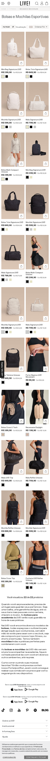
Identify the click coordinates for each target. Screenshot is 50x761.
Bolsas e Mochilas (29, 9)
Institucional (8, 725)
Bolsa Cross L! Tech (9, 427)
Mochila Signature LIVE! (11, 119)
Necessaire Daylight (34, 427)
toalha (9, 609)
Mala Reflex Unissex (34, 477)
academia (33, 651)
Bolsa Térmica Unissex (10, 375)
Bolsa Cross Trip (8, 578)
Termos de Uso (19, 748)
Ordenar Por (40, 26)
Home (3, 9)
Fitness (12, 9)
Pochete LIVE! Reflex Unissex (34, 579)
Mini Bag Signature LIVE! (11, 69)
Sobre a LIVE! (8, 720)
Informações (8, 731)
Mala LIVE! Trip (7, 477)
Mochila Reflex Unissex (11, 528)
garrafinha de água (29, 609)
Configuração (9, 757)
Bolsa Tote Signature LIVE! (37, 69)
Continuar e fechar (36, 757)
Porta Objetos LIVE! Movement (34, 376)
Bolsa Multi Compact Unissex (10, 171)
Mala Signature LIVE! (34, 119)
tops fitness (36, 635)
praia (31, 657)
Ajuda (5, 736)
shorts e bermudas (11, 638)
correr (11, 662)
